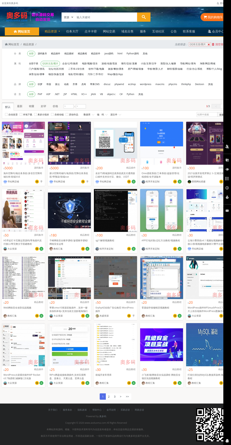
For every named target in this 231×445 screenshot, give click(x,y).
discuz (107, 84)
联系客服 (189, 31)
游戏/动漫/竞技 (109, 63)
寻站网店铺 (11, 181)
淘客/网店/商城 (207, 63)
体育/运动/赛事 (36, 74)
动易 (66, 84)
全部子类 (33, 63)
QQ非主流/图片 (200, 44)
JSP (65, 94)
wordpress (145, 84)
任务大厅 (72, 31)
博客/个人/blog (214, 68)
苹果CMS (94, 84)
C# (121, 94)
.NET (57, 94)
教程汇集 (56, 248)
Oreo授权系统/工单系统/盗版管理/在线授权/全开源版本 (160, 175)
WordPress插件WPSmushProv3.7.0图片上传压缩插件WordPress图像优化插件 (207, 311)
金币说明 (111, 409)
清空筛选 (219, 44)
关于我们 (53, 409)
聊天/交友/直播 (129, 63)
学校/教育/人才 (155, 68)
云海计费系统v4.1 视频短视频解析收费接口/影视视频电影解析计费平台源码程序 (207, 244)
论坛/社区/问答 (56, 68)
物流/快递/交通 (56, 74)
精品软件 (95, 53)
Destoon (199, 84)
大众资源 (10, 248)
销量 (31, 106)
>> (127, 396)
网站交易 (109, 31)
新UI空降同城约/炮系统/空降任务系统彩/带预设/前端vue (68, 175)
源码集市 (42, 53)
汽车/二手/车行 (95, 74)
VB (101, 94)
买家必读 (125, 409)
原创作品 (72, 114)
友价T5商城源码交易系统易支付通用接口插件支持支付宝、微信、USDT (115, 175)
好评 (43, 106)
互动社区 (158, 31)
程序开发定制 (150, 181)
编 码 (102, 115)
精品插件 (55, 53)
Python (130, 94)
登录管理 (223, 3)
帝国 (48, 84)
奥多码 (102, 416)
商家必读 (139, 409)
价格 (55, 106)
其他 (145, 53)
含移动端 (57, 114)
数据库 (89, 115)
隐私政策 (82, 409)
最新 (19, 106)
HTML (74, 94)
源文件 (115, 115)
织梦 (40, 84)
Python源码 (133, 53)
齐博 (75, 84)
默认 (8, 107)
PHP (40, 94)
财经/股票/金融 (175, 68)
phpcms (173, 84)
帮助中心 (97, 409)
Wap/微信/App (115, 74)
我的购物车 (213, 17)
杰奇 (83, 84)
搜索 (221, 114)
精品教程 (82, 53)
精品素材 (69, 53)
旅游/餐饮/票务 (116, 68)
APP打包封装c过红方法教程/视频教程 (161, 240)
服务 (143, 31)
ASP (48, 94)
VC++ (84, 94)
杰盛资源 (102, 315)
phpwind (119, 84)
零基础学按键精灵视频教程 (155, 307)
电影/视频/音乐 (90, 63)
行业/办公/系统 (194, 68)
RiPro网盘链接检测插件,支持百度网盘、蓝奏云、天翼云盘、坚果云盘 (67, 376)
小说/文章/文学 (148, 63)
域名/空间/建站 (76, 74)
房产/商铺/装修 (135, 68)
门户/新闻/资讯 (36, 68)
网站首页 (12, 44)
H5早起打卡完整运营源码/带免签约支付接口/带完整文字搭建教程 (22, 242)
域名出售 (127, 31)
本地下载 (26, 114)
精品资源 (28, 44)
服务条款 (68, 409)
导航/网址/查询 (188, 63)
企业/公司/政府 (70, 63)
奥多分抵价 (41, 114)
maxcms (159, 84)
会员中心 (216, 31)
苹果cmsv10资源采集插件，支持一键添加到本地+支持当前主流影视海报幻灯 (68, 311)
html (120, 53)
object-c (111, 94)
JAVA (93, 94)
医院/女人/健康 (168, 63)
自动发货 (11, 114)
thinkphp (186, 84)
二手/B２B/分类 (76, 68)
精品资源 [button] (51, 31)
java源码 (108, 53)
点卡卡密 (91, 31)
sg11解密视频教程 (104, 240)
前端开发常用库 (103, 374)
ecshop (132, 84)
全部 (31, 53)
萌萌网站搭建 (197, 181)
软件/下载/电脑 (96, 68)
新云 (57, 84)
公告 (174, 31)
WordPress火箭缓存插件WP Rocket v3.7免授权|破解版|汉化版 (21, 376)
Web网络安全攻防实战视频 (17, 307)
